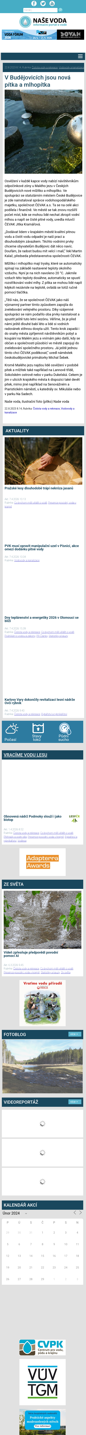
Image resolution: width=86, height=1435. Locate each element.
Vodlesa (22, 840)
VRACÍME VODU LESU (25, 755)
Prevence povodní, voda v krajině (46, 836)
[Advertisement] (42, 1311)
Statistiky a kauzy (58, 635)
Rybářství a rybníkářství (54, 714)
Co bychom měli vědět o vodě (30, 502)
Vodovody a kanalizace (71, 67)
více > (74, 1034)
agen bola (23, 746)
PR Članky (42, 635)
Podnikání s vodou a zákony (20, 635)
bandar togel (4, 746)
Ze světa (65, 972)
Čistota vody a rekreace (45, 67)
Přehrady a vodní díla (15, 836)
